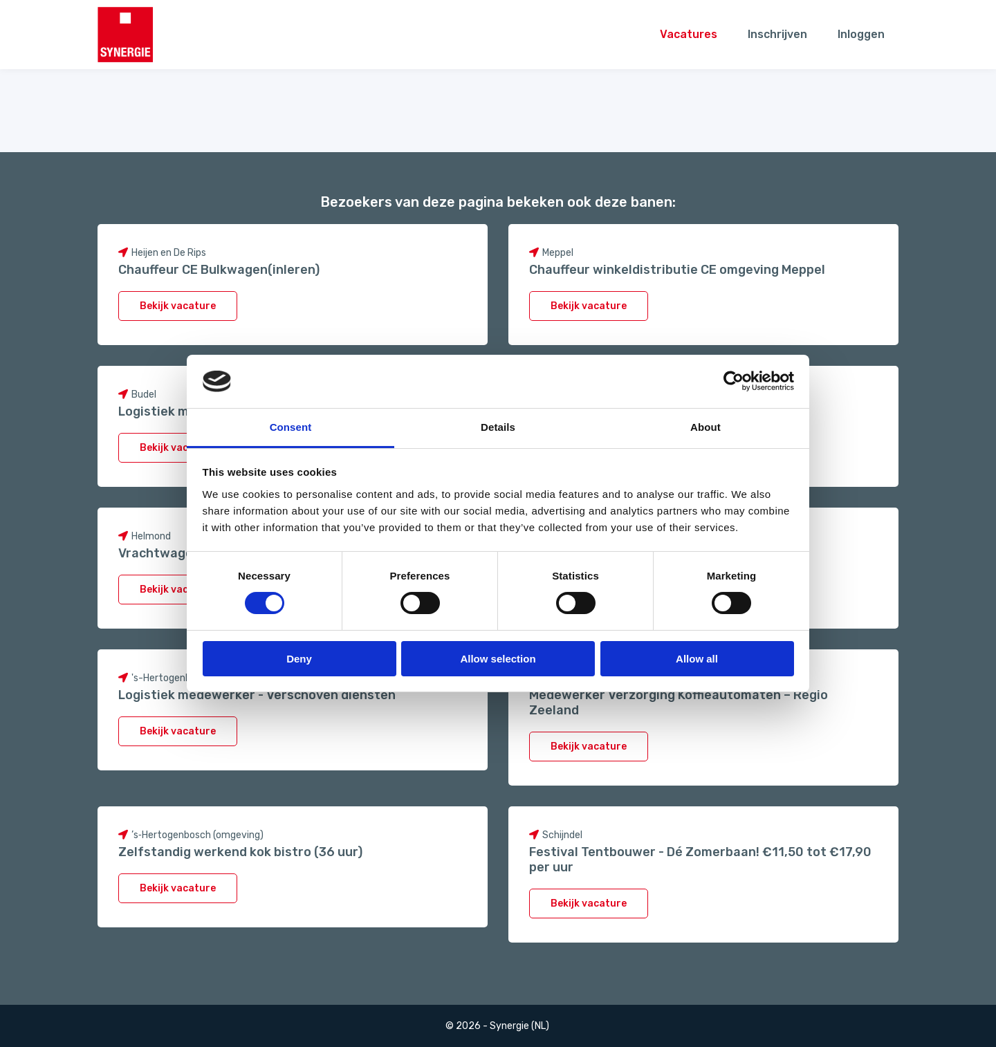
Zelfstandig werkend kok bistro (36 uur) (240, 852)
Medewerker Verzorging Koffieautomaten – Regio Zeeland (678, 702)
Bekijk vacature (178, 306)
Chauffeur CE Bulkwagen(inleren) (219, 269)
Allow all (697, 659)
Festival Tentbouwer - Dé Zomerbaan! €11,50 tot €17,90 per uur (700, 859)
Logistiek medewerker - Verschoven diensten (257, 695)
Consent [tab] (291, 427)
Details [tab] (498, 427)
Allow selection (497, 659)
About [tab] (705, 427)
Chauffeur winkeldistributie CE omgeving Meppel (677, 269)
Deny (299, 659)
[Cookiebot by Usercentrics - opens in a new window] (733, 381)
